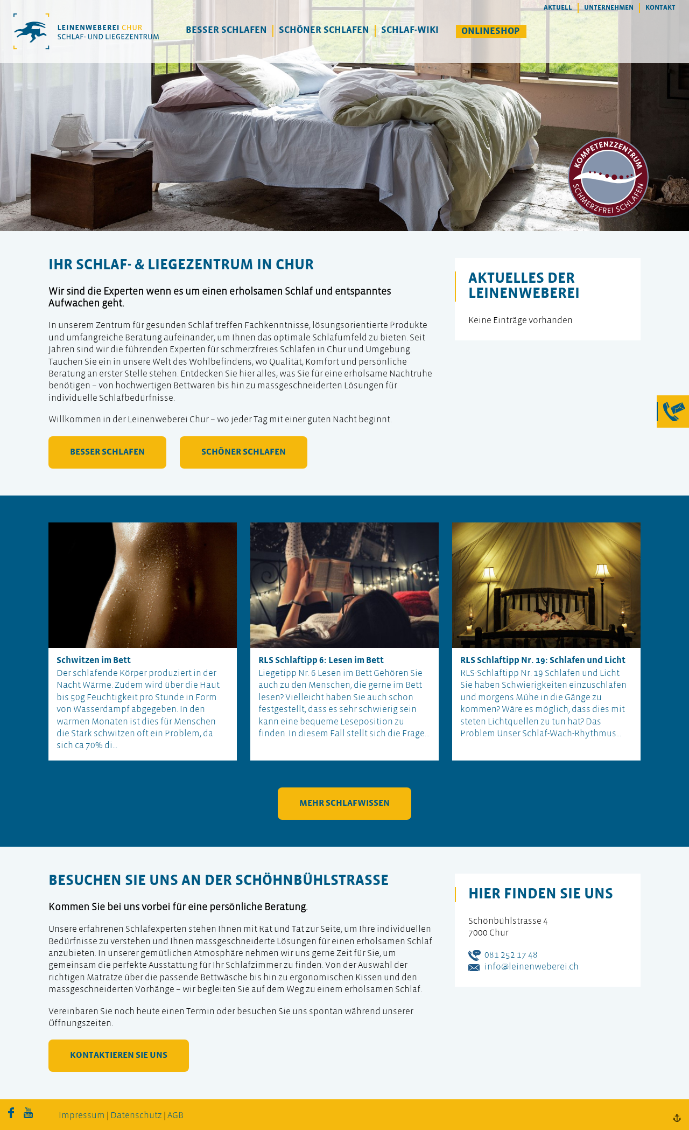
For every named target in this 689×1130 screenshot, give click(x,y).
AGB (175, 1115)
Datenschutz (136, 1115)
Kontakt (660, 7)
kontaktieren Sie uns (118, 1055)
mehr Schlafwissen (344, 803)
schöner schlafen (243, 452)
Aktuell (558, 7)
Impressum (82, 1115)
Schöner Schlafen (324, 30)
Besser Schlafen (226, 30)
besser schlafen (107, 452)
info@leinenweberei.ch (531, 967)
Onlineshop (490, 31)
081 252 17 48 (511, 955)
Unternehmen (609, 7)
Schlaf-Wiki (410, 30)
